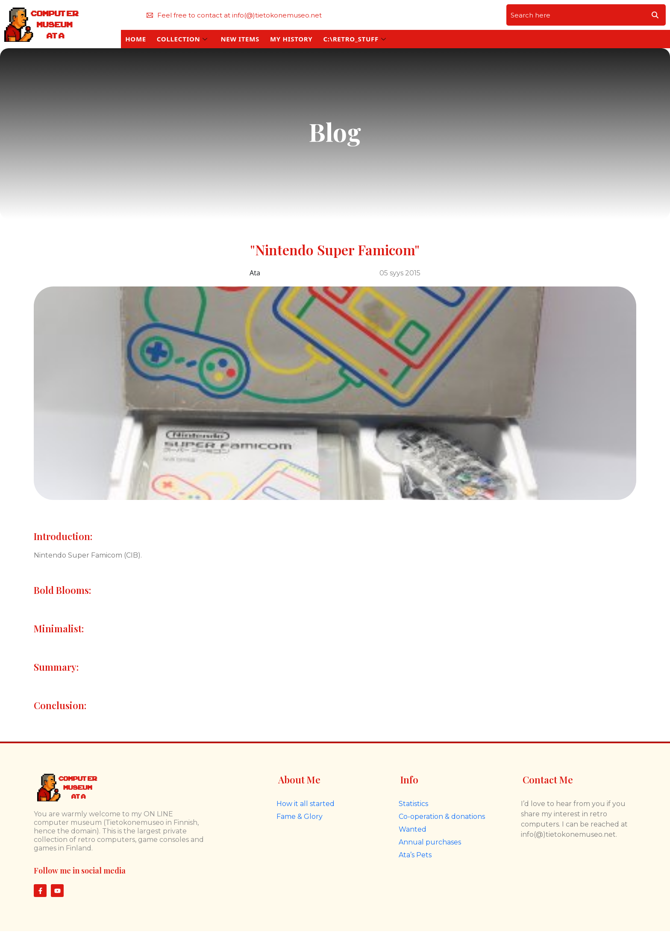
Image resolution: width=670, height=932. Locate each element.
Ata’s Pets (415, 855)
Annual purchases (430, 842)
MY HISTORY (291, 39)
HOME (135, 39)
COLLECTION (182, 39)
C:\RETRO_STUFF (354, 39)
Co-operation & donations (442, 816)
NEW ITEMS (239, 39)
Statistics (413, 804)
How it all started (305, 804)
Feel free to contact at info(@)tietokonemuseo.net (234, 15)
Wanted (412, 829)
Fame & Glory (299, 816)
